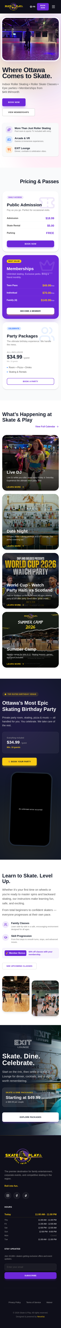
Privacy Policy (15, 1302)
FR (32, 7)
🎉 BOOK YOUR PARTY (19, 766)
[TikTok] (25, 1195)
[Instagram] (7, 1195)
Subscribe (31, 1275)
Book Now (42, 7)
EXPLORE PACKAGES (30, 1121)
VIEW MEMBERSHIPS (18, 112)
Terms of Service (33, 1302)
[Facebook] (16, 1195)
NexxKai (41, 1316)
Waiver (49, 1302)
